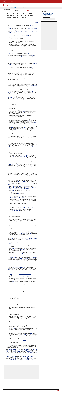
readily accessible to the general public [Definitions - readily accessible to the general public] (22, 188)
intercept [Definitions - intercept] (24, 27)
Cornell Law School (11, 1)
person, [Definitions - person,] (35, 103)
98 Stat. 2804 (28, 351)
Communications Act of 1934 (13, 164)
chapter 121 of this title (30, 183)
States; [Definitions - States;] (28, 53)
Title (5, 10)
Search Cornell (57, 1)
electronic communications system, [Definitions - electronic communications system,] (14, 175)
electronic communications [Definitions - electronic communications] (13, 100)
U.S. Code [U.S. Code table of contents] (7, 7)
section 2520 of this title (20, 335)
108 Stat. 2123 (34, 353)
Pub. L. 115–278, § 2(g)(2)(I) (11, 359)
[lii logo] (7, 5)
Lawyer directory (34, 4)
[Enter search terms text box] (54, 5)
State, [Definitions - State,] (25, 127)
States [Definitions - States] (23, 111)
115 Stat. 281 (15, 357)
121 (26, 169)
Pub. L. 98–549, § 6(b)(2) (17, 351)
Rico (9, 53)
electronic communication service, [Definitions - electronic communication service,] (24, 130)
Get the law (29, 4)
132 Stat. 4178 (24, 359)
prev (36, 22)
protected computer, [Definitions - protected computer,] (25, 239)
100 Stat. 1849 (29, 352)
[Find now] (58, 5)
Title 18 (12, 7)
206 (28, 169)
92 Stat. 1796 (8, 351)
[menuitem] (25, 4)
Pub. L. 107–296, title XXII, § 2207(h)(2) (26, 357)
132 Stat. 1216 (21, 362)
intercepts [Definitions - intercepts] (15, 27)
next (38, 22)
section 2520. (17, 129)
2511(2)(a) (24, 276)
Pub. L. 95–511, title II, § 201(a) (26, 350)
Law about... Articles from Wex (48, 13)
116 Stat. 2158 (25, 358)
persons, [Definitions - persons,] (17, 98)
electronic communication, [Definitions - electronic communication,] (20, 146)
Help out (46, 4)
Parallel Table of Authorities (48, 15)
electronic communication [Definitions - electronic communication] (32, 28)
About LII (25, 4)
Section (16, 10)
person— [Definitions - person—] (9, 184)
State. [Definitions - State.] (33, 161)
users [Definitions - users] (15, 218)
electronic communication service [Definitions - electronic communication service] (18, 119)
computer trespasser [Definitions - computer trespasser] (33, 238)
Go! (28, 10)
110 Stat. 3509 (23, 356)
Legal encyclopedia (41, 4)
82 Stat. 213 (26, 349)
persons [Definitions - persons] (17, 99)
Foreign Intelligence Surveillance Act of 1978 (22, 102)
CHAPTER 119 (20, 7)
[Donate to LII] (49, 5)
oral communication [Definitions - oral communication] (30, 146)
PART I (15, 7)
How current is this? (46, 16)
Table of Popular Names (47, 14)
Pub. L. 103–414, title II (12, 355)
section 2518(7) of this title (32, 110)
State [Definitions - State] (12, 127)
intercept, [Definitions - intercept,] (16, 87)
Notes (11, 20)
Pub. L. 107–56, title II (30, 356)
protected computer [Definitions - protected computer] (24, 241)
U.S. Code (7, 20)
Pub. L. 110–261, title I (31, 359)
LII (4, 7)
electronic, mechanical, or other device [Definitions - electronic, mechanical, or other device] (22, 31)
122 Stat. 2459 (28, 360)
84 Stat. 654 (18, 350)
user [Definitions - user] (30, 233)
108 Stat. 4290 (30, 355)
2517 (28, 276)
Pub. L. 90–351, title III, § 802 (13, 349)
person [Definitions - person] (31, 25)
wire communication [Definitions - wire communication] (26, 35)
